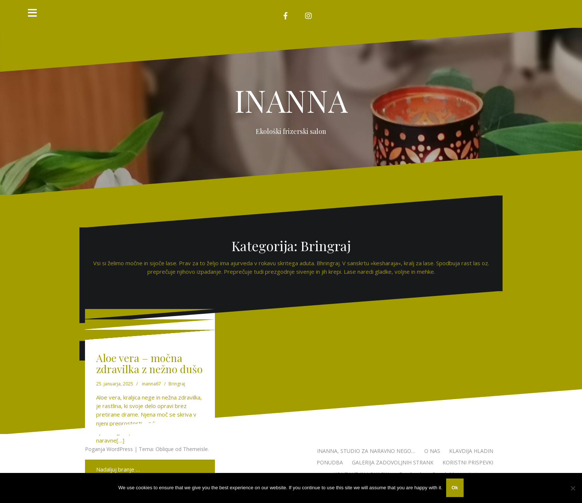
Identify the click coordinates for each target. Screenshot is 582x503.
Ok (455, 488)
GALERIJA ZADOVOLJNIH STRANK (393, 462)
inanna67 (151, 384)
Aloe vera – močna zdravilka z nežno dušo (149, 363)
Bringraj (177, 384)
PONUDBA (330, 462)
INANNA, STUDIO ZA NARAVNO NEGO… (366, 450)
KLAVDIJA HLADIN (471, 450)
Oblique (165, 449)
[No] (572, 488)
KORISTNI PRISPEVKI (467, 462)
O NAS (432, 450)
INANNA (291, 100)
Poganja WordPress (109, 449)
